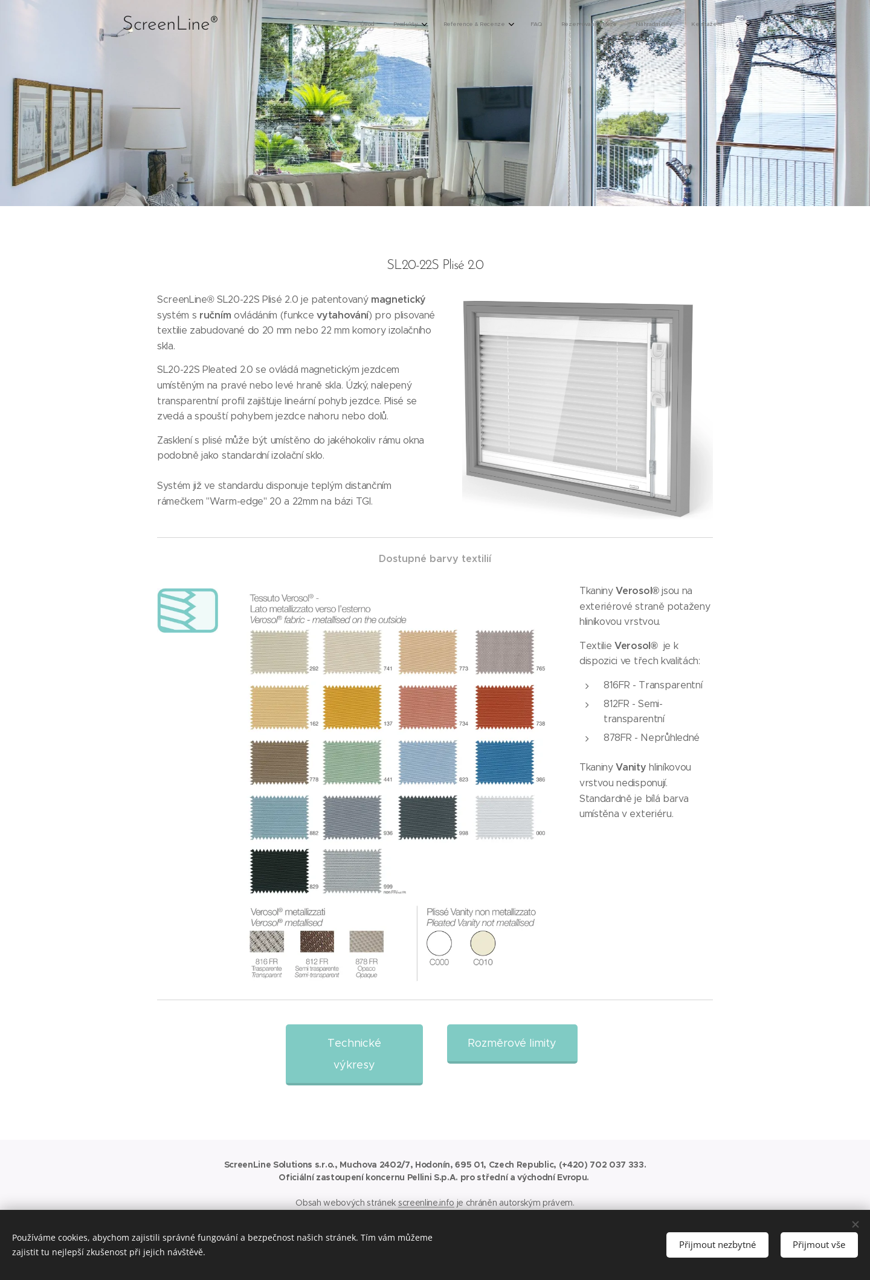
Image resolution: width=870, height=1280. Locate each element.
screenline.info (426, 1202)
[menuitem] (611, 25)
